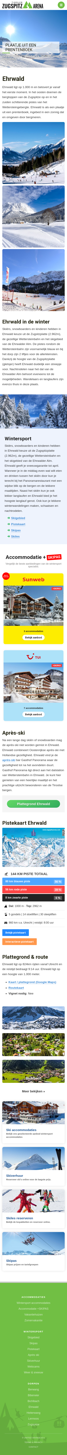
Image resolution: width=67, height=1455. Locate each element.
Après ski (33, 1354)
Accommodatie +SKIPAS (33, 1308)
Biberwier (33, 1395)
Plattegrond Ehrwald (33, 804)
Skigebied (18, 518)
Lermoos (33, 1418)
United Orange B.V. (34, 1438)
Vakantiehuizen (33, 1314)
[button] (33, 153)
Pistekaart (18, 524)
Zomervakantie (33, 1320)
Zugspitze (33, 1424)
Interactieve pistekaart (19, 941)
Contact (33, 1447)
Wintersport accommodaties (33, 1302)
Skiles (15, 536)
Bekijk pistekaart (15, 932)
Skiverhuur (33, 1360)
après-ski (8, 760)
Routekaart (16, 987)
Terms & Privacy (33, 1442)
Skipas (16, 530)
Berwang (33, 1389)
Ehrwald (33, 1407)
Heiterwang (33, 1412)
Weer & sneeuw (33, 1372)
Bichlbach (33, 1401)
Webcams (33, 1366)
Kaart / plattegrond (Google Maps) (32, 982)
